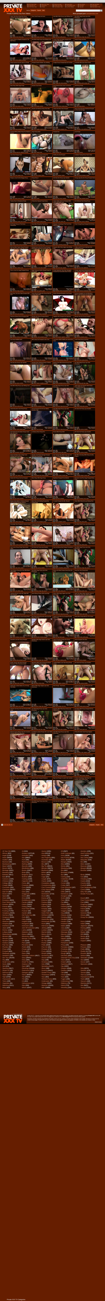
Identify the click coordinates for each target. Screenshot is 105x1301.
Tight (4, 977)
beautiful (57, 290)
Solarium (25, 964)
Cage (43, 877)
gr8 (77, 106)
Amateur (25, 853)
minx (35, 244)
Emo (23, 898)
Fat (62, 902)
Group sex (84, 917)
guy (17, 129)
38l (56, 336)
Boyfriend (45, 870)
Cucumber (6, 887)
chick (13, 59)
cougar (56, 83)
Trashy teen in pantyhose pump (18, 201)
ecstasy (78, 475)
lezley (37, 360)
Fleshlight (84, 906)
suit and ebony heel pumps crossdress (63, 547)
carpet (78, 637)
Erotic (63, 898)
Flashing (64, 906)
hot (77, 221)
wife (88, 83)
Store (43, 968)
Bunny (44, 874)
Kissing (83, 928)
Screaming (45, 955)
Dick (43, 892)
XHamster (71, 58)
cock (56, 36)
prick (83, 521)
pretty (41, 221)
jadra (83, 406)
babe (13, 452)
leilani (43, 175)
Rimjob (44, 953)
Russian (83, 953)
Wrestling (64, 987)
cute (16, 175)
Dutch (4, 898)
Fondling (5, 909)
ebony (18, 336)
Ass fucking (65, 857)
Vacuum (83, 981)
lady (80, 198)
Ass (23, 857)
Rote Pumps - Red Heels (59, 685)
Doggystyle (26, 894)
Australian (45, 860)
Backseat (5, 862)
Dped (4, 896)
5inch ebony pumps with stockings (40, 593)
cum (13, 198)
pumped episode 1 (36, 385)
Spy (62, 966)
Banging (64, 862)
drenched (79, 383)
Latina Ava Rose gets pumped (60, 108)
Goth (23, 917)
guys (45, 775)
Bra (62, 870)
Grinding (64, 917)
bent (13, 313)
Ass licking (84, 857)
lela (17, 660)
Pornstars (64, 947)
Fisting (24, 906)
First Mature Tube (71, 5)
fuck (82, 267)
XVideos (72, 35)
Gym (4, 919)
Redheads (5, 953)
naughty (42, 383)
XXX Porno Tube (33, 6)
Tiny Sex (81, 6)
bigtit (35, 290)
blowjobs (57, 313)
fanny (59, 729)
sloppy (22, 198)
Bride (24, 872)
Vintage (44, 983)
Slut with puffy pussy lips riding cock (63, 16)
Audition (5, 860)
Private (24, 949)
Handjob (64, 919)
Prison (4, 949)
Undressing (65, 981)
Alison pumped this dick (81, 639)
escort (21, 336)
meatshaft (44, 313)
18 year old (6, 851)
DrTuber (50, 35)
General (83, 913)
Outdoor (5, 943)
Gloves (83, 915)
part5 (44, 290)
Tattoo (4, 975)
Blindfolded (26, 868)
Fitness (44, 906)
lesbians (84, 175)
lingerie (14, 798)
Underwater (46, 981)
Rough (63, 953)
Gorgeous (5, 917)
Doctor (4, 894)
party (35, 198)
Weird (63, 985)
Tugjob (63, 979)
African (4, 853)
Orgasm (83, 940)
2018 (56, 452)
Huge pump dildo (36, 131)
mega (87, 383)
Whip (4, 987)
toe (67, 244)
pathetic (68, 544)
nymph (38, 221)
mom (16, 106)
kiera (20, 36)
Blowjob (83, 868)
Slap (43, 960)
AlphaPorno (28, 58)
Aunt (23, 860)
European (5, 900)
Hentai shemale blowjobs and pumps (62, 293)
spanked (68, 336)
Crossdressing (46, 885)
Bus (62, 874)
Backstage (25, 862)
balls (56, 544)
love (67, 683)
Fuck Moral (94, 5)
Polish (24, 947)
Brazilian (84, 870)
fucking (14, 152)
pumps (26, 152)
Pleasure (84, 945)
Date (43, 10)
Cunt (23, 889)
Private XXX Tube (58, 5)
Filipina (63, 904)
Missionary (25, 936)
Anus (63, 855)
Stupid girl (6, 970)
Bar (82, 862)
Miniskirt (5, 936)
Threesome (45, 975)
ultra (24, 798)
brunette (79, 129)
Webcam (45, 985)
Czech (83, 889)
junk (17, 83)
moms (70, 290)
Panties (44, 943)
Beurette (25, 866)
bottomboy (60, 360)
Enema (44, 898)
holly (81, 406)
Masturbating (6, 934)
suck (41, 36)
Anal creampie (66, 853)
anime (13, 521)
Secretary (64, 955)
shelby (63, 175)
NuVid (29, 220)
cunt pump (77, 131)
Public (83, 949)
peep (81, 798)
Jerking (44, 928)
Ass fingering (46, 857)
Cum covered (46, 887)
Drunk (44, 896)
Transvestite (6, 979)
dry (58, 544)
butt (18, 683)
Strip (82, 968)
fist (16, 290)
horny (16, 59)
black (56, 244)
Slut (82, 960)
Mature (24, 934)
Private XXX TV (30, 1015)
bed (78, 175)
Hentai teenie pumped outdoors (40, 778)
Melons (44, 934)
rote (65, 706)
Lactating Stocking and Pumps (18, 801)
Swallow (64, 970)
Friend (83, 909)
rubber (45, 83)
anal (78, 313)
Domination (45, 894)
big (77, 267)
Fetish (24, 904)
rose (66, 129)
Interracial (45, 926)
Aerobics (84, 851)
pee (77, 590)
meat (62, 83)
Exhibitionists (26, 900)
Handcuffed (45, 919)
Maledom (25, 932)
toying (87, 175)
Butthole (25, 877)
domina (14, 83)
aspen (56, 221)
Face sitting (6, 902)
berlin (56, 360)
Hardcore (5, 921)
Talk (62, 972)
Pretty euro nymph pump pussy (40, 201)
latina (59, 129)
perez (78, 706)
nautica (41, 129)
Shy (3, 960)
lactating (14, 821)
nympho (64, 267)
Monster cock (27, 938)
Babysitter (84, 860)
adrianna (14, 613)
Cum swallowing (86, 887)
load (65, 798)
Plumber (5, 947)
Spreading (45, 966)
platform (23, 152)
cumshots (22, 683)
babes (60, 683)
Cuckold (83, 885)
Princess (84, 947)
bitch (16, 267)
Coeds (83, 881)
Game (83, 911)
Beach (4, 866)
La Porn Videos (70, 6)
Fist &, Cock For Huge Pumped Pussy (19, 270)
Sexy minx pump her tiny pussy (40, 224)
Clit (62, 881)
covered (36, 267)
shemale (69, 313)
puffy (61, 36)
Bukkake (5, 874)
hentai (61, 313)
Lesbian (44, 930)
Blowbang (64, 868)
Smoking (45, 962)
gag (42, 429)
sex (60, 152)
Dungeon (64, 896)
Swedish (83, 970)
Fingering (84, 904)
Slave (63, 960)
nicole (23, 613)
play (66, 475)
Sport (24, 966)
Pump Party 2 (35, 178)
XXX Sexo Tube (32, 4)
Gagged (44, 911)
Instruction (25, 926)
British (44, 872)
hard (17, 36)
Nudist (83, 938)
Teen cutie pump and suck (38, 16)
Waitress (64, 983)
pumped (24, 59)
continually (36, 475)
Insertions (5, 926)
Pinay (63, 945)
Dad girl (5, 892)
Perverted (25, 945)
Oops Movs (69, 4)
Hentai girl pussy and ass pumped (19, 478)
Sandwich (5, 955)
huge (83, 36)
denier (78, 798)
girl (56, 198)
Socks (4, 964)
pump (38, 36)
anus (80, 313)
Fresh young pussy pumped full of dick (85, 224)
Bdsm (83, 864)
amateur (14, 775)
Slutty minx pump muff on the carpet (84, 616)
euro (35, 221)
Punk (24, 951)
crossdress (60, 567)
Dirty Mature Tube (96, 6)
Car (82, 877)
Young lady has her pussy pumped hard (85, 178)
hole (18, 613)
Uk (23, 981)
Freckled (64, 909)
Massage (64, 932)
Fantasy (44, 902)
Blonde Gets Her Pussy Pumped (82, 316)
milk (62, 452)
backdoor (86, 313)
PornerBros (49, 128)
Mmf (43, 936)
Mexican (64, 934)
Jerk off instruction (28, 928)
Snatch (63, 962)
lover (43, 752)
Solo (43, 964)
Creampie (25, 885)
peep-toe (18, 152)
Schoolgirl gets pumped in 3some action (20, 524)
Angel (4, 855)
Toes (43, 977)
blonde (56, 106)
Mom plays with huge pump (17, 85)
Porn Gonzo (82, 4)
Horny (83, 921)
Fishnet (5, 906)
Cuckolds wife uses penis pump (83, 62)
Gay (62, 913)
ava (56, 129)
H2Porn (93, 82)
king (22, 36)
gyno (83, 729)
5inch (35, 613)
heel (68, 567)
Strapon (63, 968)
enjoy (78, 406)
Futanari (25, 911)
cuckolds (79, 83)
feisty (43, 475)
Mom (63, 936)
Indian (83, 923)
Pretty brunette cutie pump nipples (83, 731)
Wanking (84, 983)
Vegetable (5, 983)
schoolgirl (25, 544)
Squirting (5, 968)
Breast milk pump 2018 (59, 431)
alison (78, 660)
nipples (85, 752)
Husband (64, 923)
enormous (79, 36)
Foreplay (45, 909)
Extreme (44, 900)
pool (18, 313)
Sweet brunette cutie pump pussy (18, 408)
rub (84, 59)
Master (83, 932)
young (44, 521)
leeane (39, 175)
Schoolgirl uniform (28, 955)
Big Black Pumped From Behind (61, 478)
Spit (3, 966)
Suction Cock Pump (36, 85)
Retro (24, 953)
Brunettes (64, 872)
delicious (14, 336)
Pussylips (64, 951)
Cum (23, 887)
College (5, 883)
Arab (82, 855)
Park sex (5, 945)
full (83, 244)
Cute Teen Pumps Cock (16, 154)
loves (60, 106)
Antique (44, 855)
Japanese (84, 926)
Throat (63, 975)
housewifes (65, 290)
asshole (14, 752)
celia (56, 660)
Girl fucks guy (27, 915)
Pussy (44, 951)
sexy (44, 244)
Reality (83, 951)
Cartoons (5, 879)
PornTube (28, 35)
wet (25, 821)
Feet (82, 902)
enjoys (38, 383)
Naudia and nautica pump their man (41, 108)
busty (90, 290)
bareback (81, 498)
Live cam (84, 930)
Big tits (44, 866)
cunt (82, 129)
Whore (24, 987)
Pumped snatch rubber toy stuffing (41, 62)
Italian (63, 926)
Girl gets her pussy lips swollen (61, 178)
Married (44, 932)
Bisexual (83, 866)
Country (83, 883)
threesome (24, 244)
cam (38, 290)
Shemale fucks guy (68, 958)
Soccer (83, 962)
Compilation (46, 883)
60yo (35, 383)
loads (56, 521)
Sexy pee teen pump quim (81, 570)
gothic (40, 290)
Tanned (83, 972)
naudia (37, 129)
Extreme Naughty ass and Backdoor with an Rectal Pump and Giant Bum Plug (84, 295)
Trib (23, 979)
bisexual (39, 775)
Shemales (84, 958)
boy (17, 775)
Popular (39, 10)
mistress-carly (63, 544)
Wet (82, 985)
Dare (23, 892)
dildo (35, 83)
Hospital (5, 923)
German (5, 915)
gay (42, 775)
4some (44, 851)
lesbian (17, 637)
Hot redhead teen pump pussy (82, 201)
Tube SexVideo (95, 4)
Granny (44, 917)
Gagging (64, 911)
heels (56, 706)
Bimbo (63, 866)
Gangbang (6, 913)
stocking (22, 821)
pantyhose (14, 221)
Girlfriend (45, 915)
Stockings (25, 968)
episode (36, 406)
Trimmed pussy (47, 979)
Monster (5, 938)
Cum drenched (66, 887)
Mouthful (44, 938)
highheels (86, 267)
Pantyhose (64, 943)
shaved (68, 383)
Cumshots (5, 889)
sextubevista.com (92, 13)
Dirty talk (84, 892)
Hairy (24, 919)
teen (43, 36)
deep (65, 360)
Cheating (84, 879)
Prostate (44, 949)
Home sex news (57, 4)
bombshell (85, 290)
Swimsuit (5, 972)
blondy (13, 129)
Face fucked (85, 900)
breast (59, 452)
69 (62, 851)
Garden (24, 913)
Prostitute (64, 949)
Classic (44, 881)
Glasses (64, 915)
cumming (60, 244)
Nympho (5, 940)
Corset (63, 883)
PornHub (50, 174)
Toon (62, 977)
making (62, 660)
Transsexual (85, 977)
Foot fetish (26, 909)
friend (61, 290)
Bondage (5, 870)
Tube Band (44, 5)
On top (44, 940)
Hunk (43, 923)
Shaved (44, 958)
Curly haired (46, 889)
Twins (4, 981)
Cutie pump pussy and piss (81, 339)
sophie (87, 706)
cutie (35, 36)
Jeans (4, 928)
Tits (23, 977)
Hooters (63, 921)
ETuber (43, 6)
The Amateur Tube (58, 6)
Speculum (84, 964)
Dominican (64, 894)
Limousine (64, 930)
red (62, 706)
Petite (44, 945)
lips (59, 36)
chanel (18, 267)
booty (40, 683)
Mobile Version (98, 1022)
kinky (20, 83)
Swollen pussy (47, 972)
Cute (62, 889)
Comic (24, 883)
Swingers (25, 972)
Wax (23, 985)
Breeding (5, 872)
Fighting (44, 904)
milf (40, 360)
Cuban (63, 885)
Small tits (25, 962)
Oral (62, 940)
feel (37, 175)
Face (63, 900)
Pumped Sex (56, 131)
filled (59, 775)
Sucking (44, 970)
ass (35, 175)
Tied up (83, 975)
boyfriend (21, 775)
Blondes (44, 868)
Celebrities (64, 879)
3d (23, 851)
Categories (33, 10)
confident (36, 752)
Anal (43, 853)
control (14, 36)
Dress (24, 896)
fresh (80, 244)
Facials (24, 902)
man (35, 129)
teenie (47, 798)
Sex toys (5, 958)
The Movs (81, 5)
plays (19, 106)
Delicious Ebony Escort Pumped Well (19, 316)
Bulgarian (25, 874)
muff (13, 360)
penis (65, 59)
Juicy (63, 928)
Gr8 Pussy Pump (79, 85)
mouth (63, 475)
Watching (5, 985)
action (60, 475)
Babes (63, 860)
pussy (64, 36)
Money (83, 936)
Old (23, 940)
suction (41, 106)
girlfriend (86, 129)
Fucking (5, 911)
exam (81, 729)
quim (83, 590)
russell (64, 521)
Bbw (62, 864)
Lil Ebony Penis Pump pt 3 (38, 431)
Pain (23, 943)
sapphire (63, 336)
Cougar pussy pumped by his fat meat (62, 62)
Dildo (63, 892)
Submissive (26, 970)
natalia (44, 267)
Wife (43, 987)
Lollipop (5, 932)
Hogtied (24, 921)
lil (40, 452)
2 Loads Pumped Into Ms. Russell (61, 501)
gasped (57, 59)
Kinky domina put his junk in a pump (19, 62)
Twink (83, 979)
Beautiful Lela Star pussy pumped (18, 639)
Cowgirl (5, 885)
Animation (25, 855)
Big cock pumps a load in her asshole (63, 778)
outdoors (39, 798)
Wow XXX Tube (45, 4)
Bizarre (4, 868)
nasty (63, 106)
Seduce (83, 955)
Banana (44, 862)
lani (16, 567)
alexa (35, 313)
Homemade (46, 921)
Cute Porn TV (32, 5)
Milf (82, 934)
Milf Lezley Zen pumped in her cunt (40, 339)
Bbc (43, 864)
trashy (24, 221)
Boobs (24, 870)
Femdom (5, 904)
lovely (62, 59)
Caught (44, 879)
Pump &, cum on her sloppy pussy (19, 178)
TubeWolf (71, 82)
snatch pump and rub (80, 39)
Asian (4, 857)
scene (43, 406)
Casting (24, 879)
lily (59, 59)
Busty (83, 874)
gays (63, 637)
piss (80, 360)
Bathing (24, 864)
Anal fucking (85, 853)
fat (59, 83)
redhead (87, 221)
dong (43, 683)
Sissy (24, 960)
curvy (25, 775)
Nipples (63, 938)
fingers (82, 475)
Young (83, 987)
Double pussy (85, 894)
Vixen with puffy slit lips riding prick (84, 501)
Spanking (64, 964)
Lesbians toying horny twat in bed (83, 154)
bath (35, 544)
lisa (67, 360)
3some (56, 475)
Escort (83, 898)
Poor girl (45, 947)
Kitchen (5, 930)
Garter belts (46, 913)
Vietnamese (26, 983)
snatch (86, 59)
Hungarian (25, 923)
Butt (3, 877)
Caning (63, 877)
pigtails (20, 59)
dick (78, 244)
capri (83, 613)
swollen (64, 198)
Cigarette (25, 881)
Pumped (5, 951)
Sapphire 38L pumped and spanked (62, 316)
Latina (24, 930)
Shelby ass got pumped (59, 154)
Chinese (5, 881)
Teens (24, 975)
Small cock (6, 962)
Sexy (23, 958)
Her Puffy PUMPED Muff (16, 339)
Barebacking (6, 864)
